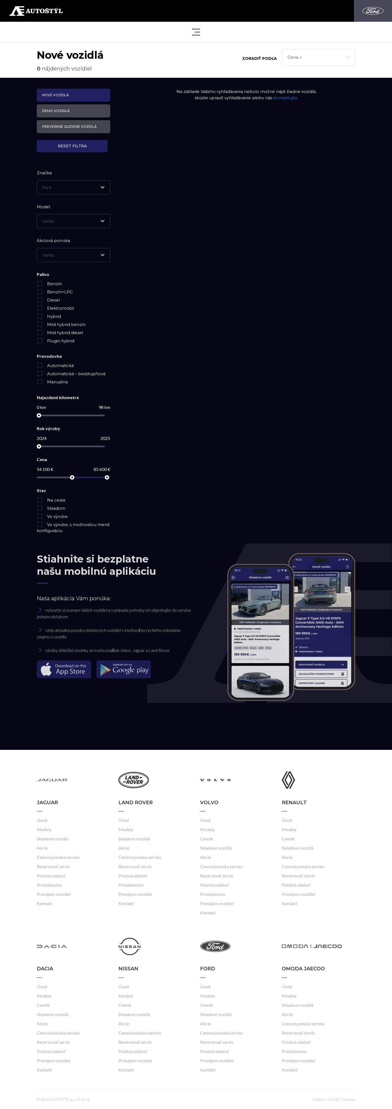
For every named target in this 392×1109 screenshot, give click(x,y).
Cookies (348, 1099)
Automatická (55, 365)
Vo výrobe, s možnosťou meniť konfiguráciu (73, 527)
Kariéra (319, 1099)
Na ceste (51, 500)
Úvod (42, 820)
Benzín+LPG (55, 291)
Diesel (48, 300)
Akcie (42, 847)
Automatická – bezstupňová (71, 373)
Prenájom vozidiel (53, 894)
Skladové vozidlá (52, 838)
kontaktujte (285, 97)
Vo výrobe (52, 516)
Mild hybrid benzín (61, 324)
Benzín (49, 283)
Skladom (51, 508)
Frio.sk (84, 1099)
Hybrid (49, 316)
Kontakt (44, 903)
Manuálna (52, 381)
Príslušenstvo (49, 884)
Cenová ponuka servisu (58, 857)
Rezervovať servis (53, 866)
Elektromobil (55, 308)
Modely (44, 829)
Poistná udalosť (51, 875)
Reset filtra (72, 146)
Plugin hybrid (55, 340)
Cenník (206, 838)
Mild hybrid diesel (60, 332)
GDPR (333, 1099)
